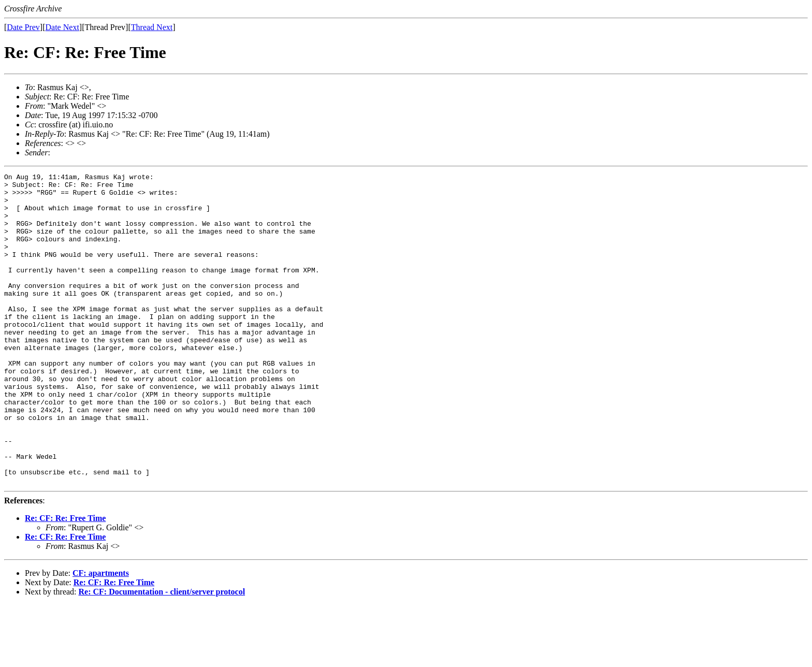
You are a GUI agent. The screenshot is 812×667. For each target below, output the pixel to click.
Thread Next (151, 27)
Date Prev (23, 27)
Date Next (62, 27)
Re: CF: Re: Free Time (65, 580)
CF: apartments (100, 635)
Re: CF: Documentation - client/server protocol (162, 653)
